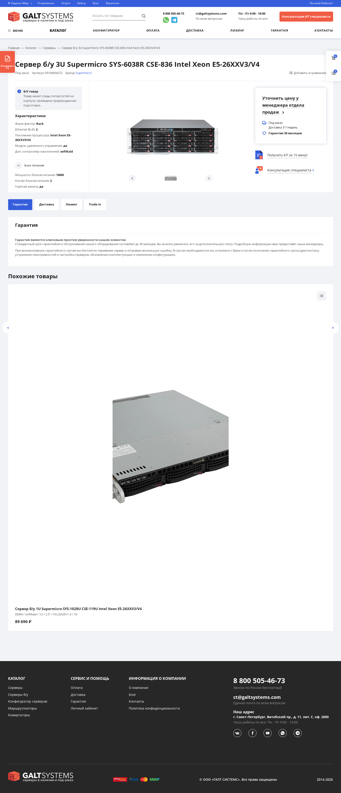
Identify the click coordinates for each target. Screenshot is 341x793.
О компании (46, 3)
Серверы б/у (18, 694)
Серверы (15, 687)
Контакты (324, 30)
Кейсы (81, 3)
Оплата (153, 30)
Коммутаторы (19, 715)
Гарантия (279, 30)
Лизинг (237, 30)
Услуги (65, 3)
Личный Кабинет (321, 3)
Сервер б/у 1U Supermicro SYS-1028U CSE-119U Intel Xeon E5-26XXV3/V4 (78, 609)
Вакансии (112, 3)
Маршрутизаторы (22, 708)
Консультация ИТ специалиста (306, 16)
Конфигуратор (106, 30)
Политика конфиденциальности (154, 708)
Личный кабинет (84, 708)
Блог (96, 3)
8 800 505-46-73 (173, 14)
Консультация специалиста (289, 170)
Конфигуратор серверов (27, 701)
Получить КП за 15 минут (287, 155)
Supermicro (84, 73)
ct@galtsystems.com (211, 14)
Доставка (195, 30)
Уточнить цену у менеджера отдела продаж (283, 105)
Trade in (95, 204)
